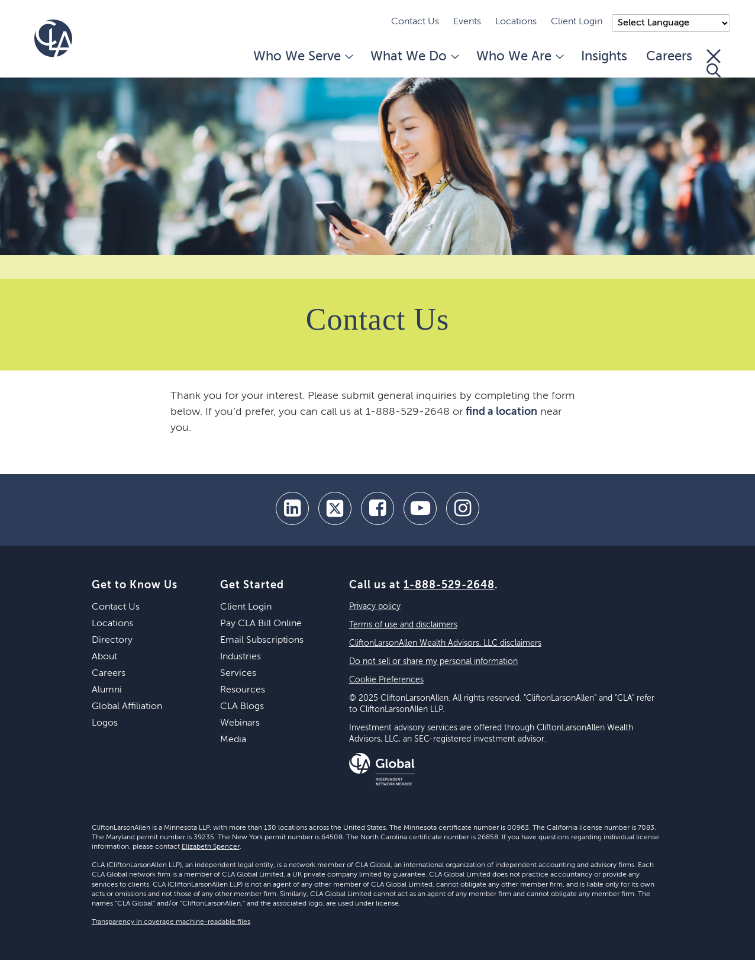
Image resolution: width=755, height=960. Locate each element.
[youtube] (420, 508)
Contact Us (415, 22)
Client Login (576, 22)
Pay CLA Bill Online (261, 624)
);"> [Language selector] (671, 23)
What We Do (413, 56)
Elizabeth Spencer (211, 847)
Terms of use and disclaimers (403, 625)
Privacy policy (375, 607)
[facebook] (377, 508)
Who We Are (519, 56)
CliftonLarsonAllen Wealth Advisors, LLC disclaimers (445, 643)
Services (238, 673)
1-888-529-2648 (449, 585)
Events (467, 22)
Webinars (240, 723)
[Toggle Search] (713, 63)
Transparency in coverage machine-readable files (171, 922)
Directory (112, 640)
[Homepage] (53, 38)
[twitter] (334, 508)
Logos (105, 723)
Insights (604, 56)
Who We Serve (302, 56)
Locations (516, 22)
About (104, 657)
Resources (242, 690)
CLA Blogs (242, 706)
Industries (240, 657)
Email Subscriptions (262, 640)
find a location (501, 412)
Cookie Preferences (386, 680)
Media (233, 740)
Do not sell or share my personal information (433, 662)
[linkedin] (292, 508)
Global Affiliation (127, 706)
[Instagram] (462, 508)
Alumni (107, 690)
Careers (669, 56)
